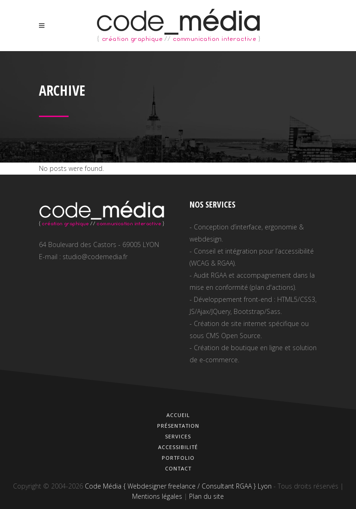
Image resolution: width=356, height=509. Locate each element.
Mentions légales (157, 496)
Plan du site (206, 496)
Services (178, 436)
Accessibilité (178, 447)
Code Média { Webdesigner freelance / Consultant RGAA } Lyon (178, 486)
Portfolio (178, 457)
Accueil (178, 414)
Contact (178, 468)
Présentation (178, 425)
